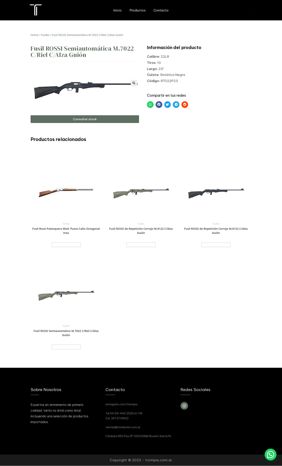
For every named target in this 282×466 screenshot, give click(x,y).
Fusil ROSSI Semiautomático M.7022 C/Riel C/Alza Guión (66, 333)
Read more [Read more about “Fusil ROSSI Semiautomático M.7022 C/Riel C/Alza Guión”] (66, 347)
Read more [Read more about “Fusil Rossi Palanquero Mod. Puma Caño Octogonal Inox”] (66, 244)
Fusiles (45, 35)
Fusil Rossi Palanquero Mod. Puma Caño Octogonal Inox (66, 231)
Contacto (161, 10)
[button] (85, 119)
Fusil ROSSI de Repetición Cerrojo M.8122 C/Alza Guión (141, 231)
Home (34, 35)
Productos (138, 10)
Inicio (117, 10)
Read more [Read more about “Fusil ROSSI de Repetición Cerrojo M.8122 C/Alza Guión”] (141, 244)
